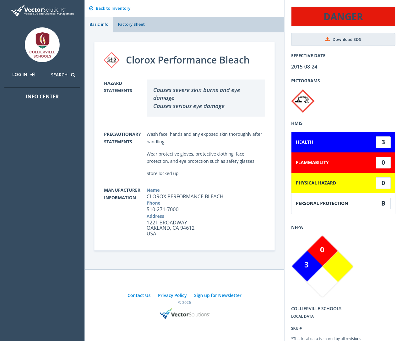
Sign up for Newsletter (218, 295)
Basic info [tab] (99, 24)
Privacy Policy (172, 295)
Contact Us (139, 295)
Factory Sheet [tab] (131, 24)
